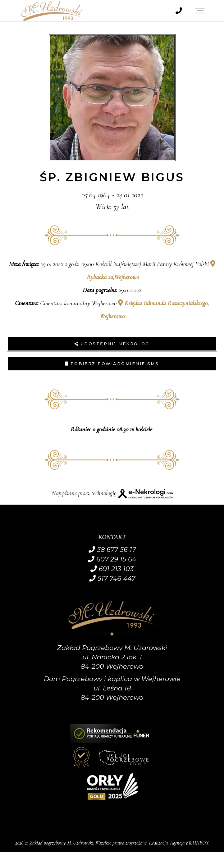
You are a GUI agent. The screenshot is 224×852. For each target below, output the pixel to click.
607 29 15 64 (112, 559)
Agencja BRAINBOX (189, 843)
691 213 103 (112, 569)
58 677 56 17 (112, 549)
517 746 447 (112, 578)
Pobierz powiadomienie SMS (112, 363)
